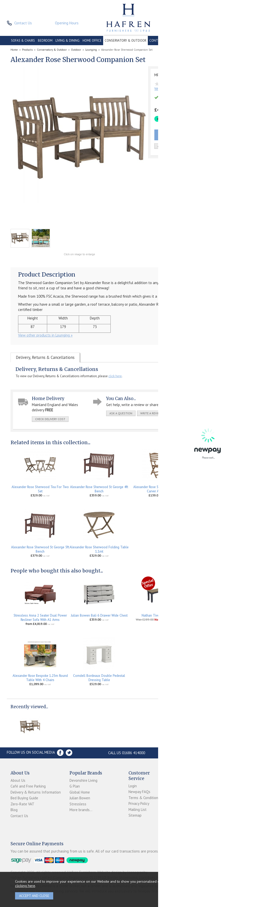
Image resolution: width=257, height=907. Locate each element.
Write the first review (171, 88)
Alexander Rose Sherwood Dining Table (217, 487)
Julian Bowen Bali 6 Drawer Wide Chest (99, 615)
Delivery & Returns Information (36, 792)
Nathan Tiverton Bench (158, 615)
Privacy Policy (138, 803)
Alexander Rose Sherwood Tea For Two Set (40, 489)
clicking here (25, 885)
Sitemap (135, 815)
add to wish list (170, 146)
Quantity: (206, 146)
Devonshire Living (83, 780)
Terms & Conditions (144, 797)
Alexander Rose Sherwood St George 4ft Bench (99, 489)
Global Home (80, 792)
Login (132, 786)
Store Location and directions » (199, 752)
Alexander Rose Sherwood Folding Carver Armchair (158, 489)
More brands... (81, 809)
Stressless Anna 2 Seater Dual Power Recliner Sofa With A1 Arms (40, 617)
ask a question (120, 413)
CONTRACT (157, 40)
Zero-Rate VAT (22, 804)
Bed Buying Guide (24, 798)
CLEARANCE (177, 40)
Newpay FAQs (139, 791)
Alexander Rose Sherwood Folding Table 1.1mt (99, 549)
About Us (18, 780)
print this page (181, 413)
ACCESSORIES (221, 40)
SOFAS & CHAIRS (23, 40)
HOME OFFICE (92, 40)
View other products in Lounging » (45, 335)
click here (115, 376)
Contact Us (19, 815)
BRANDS (240, 40)
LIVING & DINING (67, 40)
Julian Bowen (80, 798)
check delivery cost (50, 419)
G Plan (75, 786)
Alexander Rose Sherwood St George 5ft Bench (40, 549)
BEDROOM (45, 40)
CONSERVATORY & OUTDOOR (125, 40)
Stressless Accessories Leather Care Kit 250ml (217, 617)
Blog (14, 809)
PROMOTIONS (199, 40)
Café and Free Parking (28, 786)
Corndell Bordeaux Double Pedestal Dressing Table (99, 678)
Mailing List (137, 809)
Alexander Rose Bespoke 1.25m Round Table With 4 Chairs (40, 678)
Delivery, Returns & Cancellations (45, 357)
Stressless (78, 804)
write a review (151, 413)
